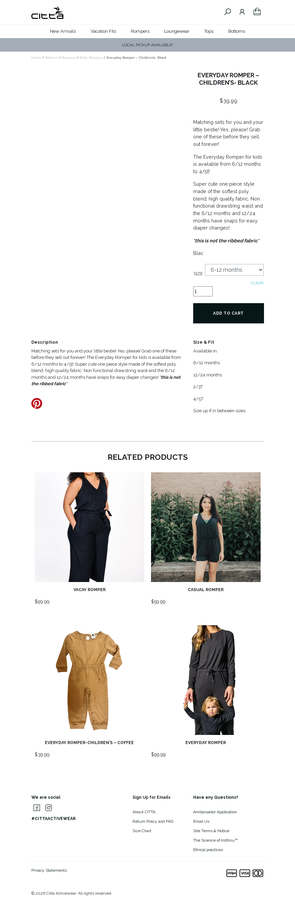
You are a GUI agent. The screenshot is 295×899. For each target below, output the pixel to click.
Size (198, 273)
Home (36, 57)
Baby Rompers (91, 57)
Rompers (140, 31)
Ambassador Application (215, 812)
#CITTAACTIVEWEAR (53, 818)
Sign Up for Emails (151, 797)
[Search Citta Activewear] (227, 12)
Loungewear (176, 31)
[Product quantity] (203, 291)
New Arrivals (63, 31)
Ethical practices (208, 849)
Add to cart (228, 313)
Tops (208, 31)
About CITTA (143, 812)
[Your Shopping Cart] (257, 12)
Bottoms (236, 31)
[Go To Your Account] (242, 12)
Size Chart (141, 830)
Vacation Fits (103, 31)
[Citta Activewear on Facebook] (35, 808)
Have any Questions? (215, 797)
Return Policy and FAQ (152, 821)
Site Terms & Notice (211, 830)
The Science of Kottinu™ (215, 840)
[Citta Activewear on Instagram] (47, 808)
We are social (45, 797)
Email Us (201, 821)
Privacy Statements (49, 870)
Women (51, 57)
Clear (257, 283)
